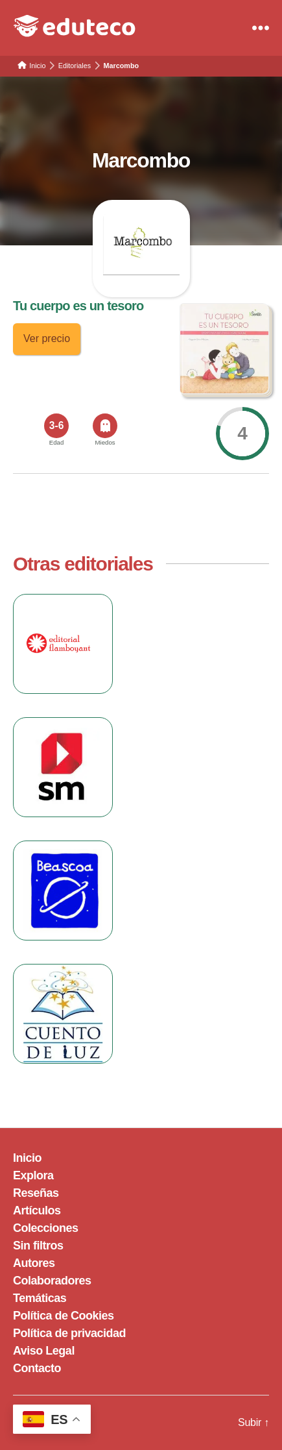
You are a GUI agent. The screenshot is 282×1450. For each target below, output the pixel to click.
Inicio (27, 1157)
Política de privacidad (69, 1333)
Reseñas (36, 1192)
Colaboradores (52, 1280)
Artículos (37, 1210)
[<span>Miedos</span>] (105, 425)
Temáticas (39, 1298)
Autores (34, 1263)
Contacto (37, 1368)
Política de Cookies (63, 1315)
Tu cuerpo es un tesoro (78, 306)
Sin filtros (38, 1245)
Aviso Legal (44, 1350)
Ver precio (46, 338)
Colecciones (45, 1228)
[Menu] (260, 28)
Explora (33, 1175)
